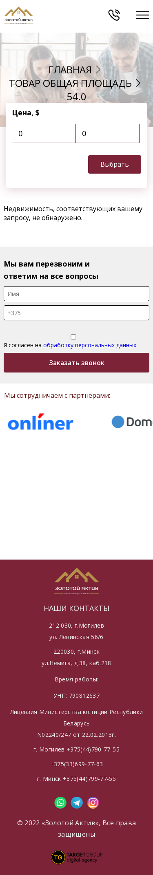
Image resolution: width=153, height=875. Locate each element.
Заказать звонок (76, 362)
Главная (70, 69)
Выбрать (114, 164)
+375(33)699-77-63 (76, 764)
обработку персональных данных (89, 345)
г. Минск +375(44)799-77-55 (76, 778)
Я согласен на (73, 341)
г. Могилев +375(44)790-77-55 (76, 749)
